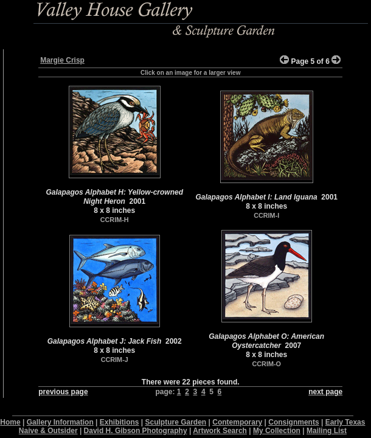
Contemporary (237, 422)
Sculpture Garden (176, 422)
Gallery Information (60, 422)
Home (10, 422)
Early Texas (345, 422)
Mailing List (327, 430)
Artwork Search (220, 430)
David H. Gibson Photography (135, 430)
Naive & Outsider (48, 430)
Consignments (293, 422)
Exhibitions (119, 422)
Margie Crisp (62, 60)
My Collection (276, 430)
